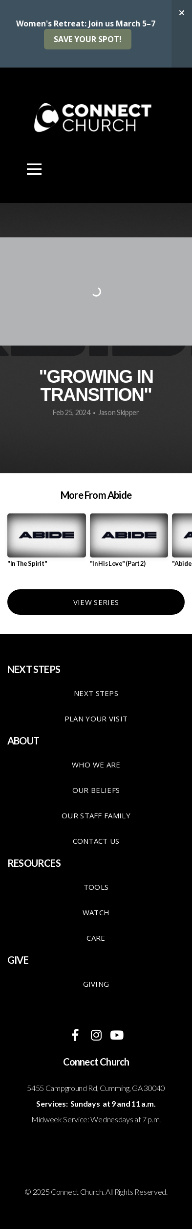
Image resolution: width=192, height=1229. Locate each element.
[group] (46, 544)
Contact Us (96, 841)
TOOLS (96, 887)
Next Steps (96, 693)
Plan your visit (96, 718)
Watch (96, 912)
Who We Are (96, 764)
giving (96, 984)
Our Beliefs (96, 790)
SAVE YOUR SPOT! (88, 39)
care (95, 938)
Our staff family (96, 815)
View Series (96, 602)
